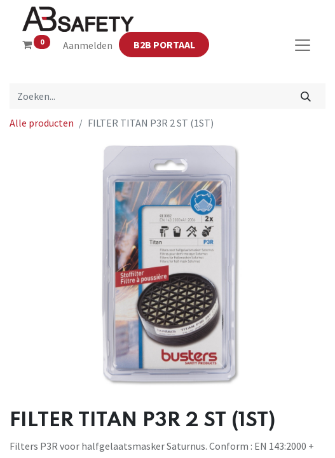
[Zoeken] (306, 96)
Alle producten (42, 122)
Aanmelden (88, 45)
